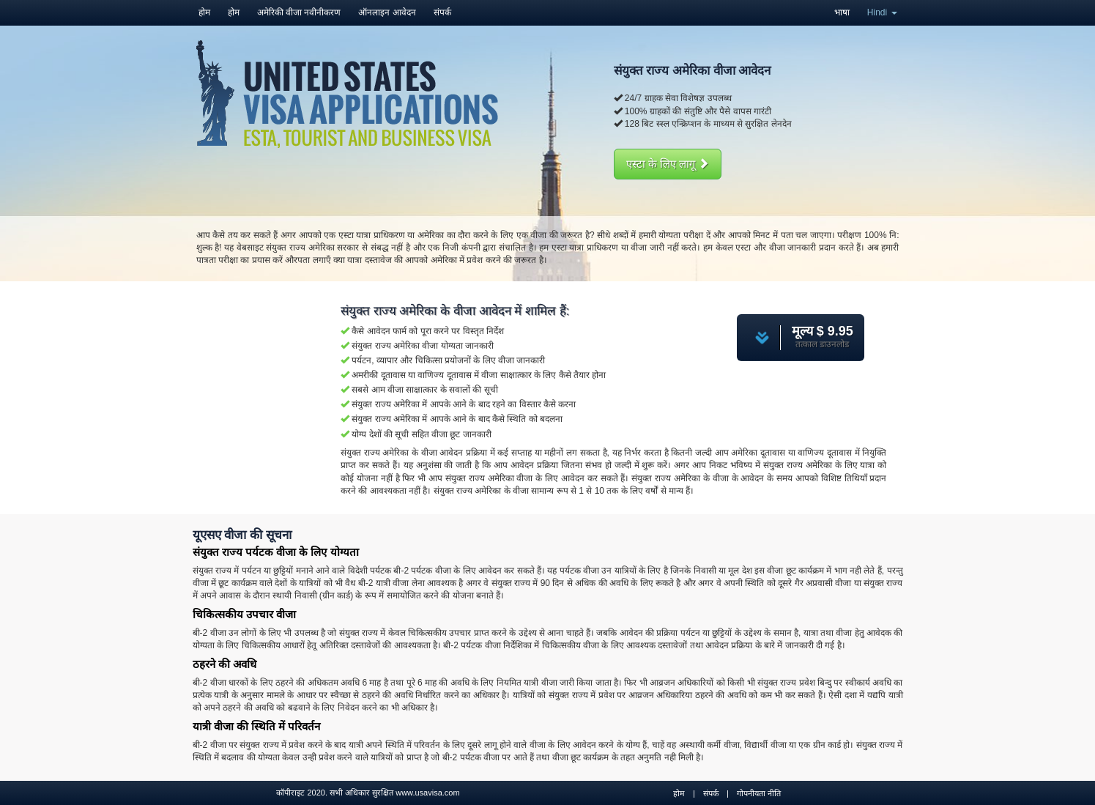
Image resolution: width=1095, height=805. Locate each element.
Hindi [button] (882, 12)
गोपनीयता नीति (759, 793)
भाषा (842, 12)
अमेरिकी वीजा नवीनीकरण (299, 12)
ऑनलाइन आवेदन (386, 12)
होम (204, 12)
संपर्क (442, 12)
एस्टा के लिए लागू (668, 163)
